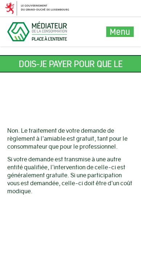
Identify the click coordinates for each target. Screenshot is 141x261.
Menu (120, 31)
